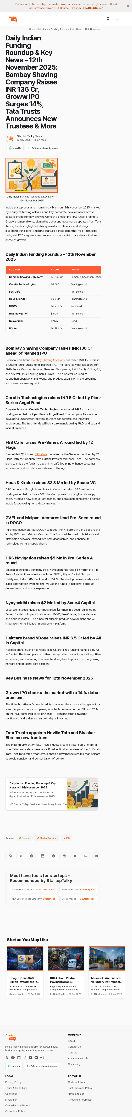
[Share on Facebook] (32, 856)
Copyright (11, 1093)
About (71, 1040)
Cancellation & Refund (18, 1105)
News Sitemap (76, 1093)
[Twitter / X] (7, 1057)
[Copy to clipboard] (86, 856)
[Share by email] (75, 856)
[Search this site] (108, 19)
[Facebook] (13, 1057)
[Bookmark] (96, 856)
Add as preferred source (43, 148)
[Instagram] (24, 1057)
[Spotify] (36, 1057)
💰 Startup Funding (47, 838)
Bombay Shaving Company (48, 360)
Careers (72, 1052)
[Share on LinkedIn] (42, 856)
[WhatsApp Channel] (42, 1057)
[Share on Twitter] (21, 856)
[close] (128, 6)
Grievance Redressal (80, 1099)
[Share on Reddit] (64, 856)
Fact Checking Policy (80, 1088)
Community (74, 1064)
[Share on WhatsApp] (10, 856)
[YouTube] (30, 1057)
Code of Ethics (76, 1082)
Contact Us (74, 1046)
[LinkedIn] (18, 1057)
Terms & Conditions (16, 1088)
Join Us (15, 148)
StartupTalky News (29, 136)
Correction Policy (15, 1111)
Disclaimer (11, 1099)
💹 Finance (24, 838)
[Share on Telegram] (53, 856)
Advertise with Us (78, 1058)
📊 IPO (66, 838)
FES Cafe (41, 454)
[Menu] (117, 19)
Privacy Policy (13, 1082)
